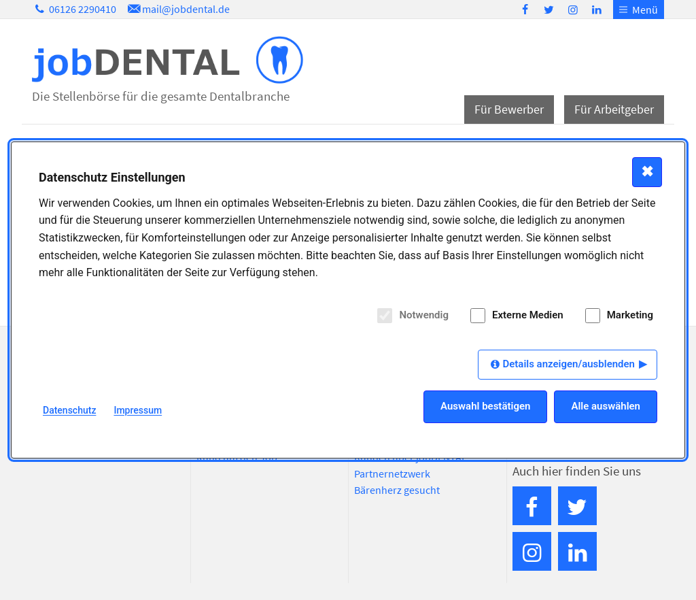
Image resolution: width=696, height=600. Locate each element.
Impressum (138, 410)
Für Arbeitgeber (614, 109)
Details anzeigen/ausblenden (568, 364)
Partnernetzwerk (392, 473)
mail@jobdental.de (177, 9)
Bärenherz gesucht (397, 490)
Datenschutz (69, 410)
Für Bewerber (509, 109)
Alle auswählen (605, 406)
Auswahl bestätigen (485, 406)
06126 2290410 (74, 9)
